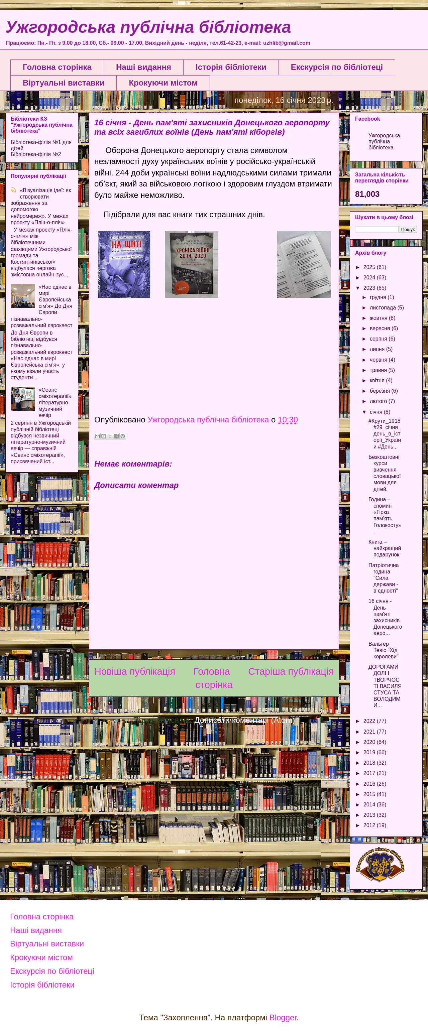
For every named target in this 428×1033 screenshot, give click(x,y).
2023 (370, 288)
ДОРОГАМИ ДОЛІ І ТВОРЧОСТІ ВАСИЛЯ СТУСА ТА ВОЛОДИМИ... (385, 686)
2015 (370, 794)
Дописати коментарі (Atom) (245, 720)
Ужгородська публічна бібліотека (148, 27)
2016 (370, 784)
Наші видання (143, 67)
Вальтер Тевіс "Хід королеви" (383, 650)
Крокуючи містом (163, 82)
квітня (378, 380)
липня (378, 349)
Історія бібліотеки (231, 67)
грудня (379, 297)
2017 (370, 773)
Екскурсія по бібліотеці (337, 67)
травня (379, 370)
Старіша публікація (291, 671)
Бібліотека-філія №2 (36, 154)
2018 (370, 763)
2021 (370, 732)
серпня (379, 339)
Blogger (283, 1017)
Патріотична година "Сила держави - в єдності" (383, 578)
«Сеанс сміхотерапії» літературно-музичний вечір (54, 402)
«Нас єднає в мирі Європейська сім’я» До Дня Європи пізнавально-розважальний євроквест (42, 306)
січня (377, 412)
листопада (384, 307)
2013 (370, 815)
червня (379, 360)
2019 (370, 752)
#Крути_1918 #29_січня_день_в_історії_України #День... (384, 433)
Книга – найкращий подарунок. (384, 548)
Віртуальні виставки (63, 82)
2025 (370, 267)
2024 (370, 277)
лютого (379, 401)
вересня (381, 328)
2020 (370, 742)
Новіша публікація (134, 671)
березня (381, 391)
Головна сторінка (57, 67)
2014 (370, 804)
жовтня (379, 318)
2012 (370, 825)
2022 (370, 721)
